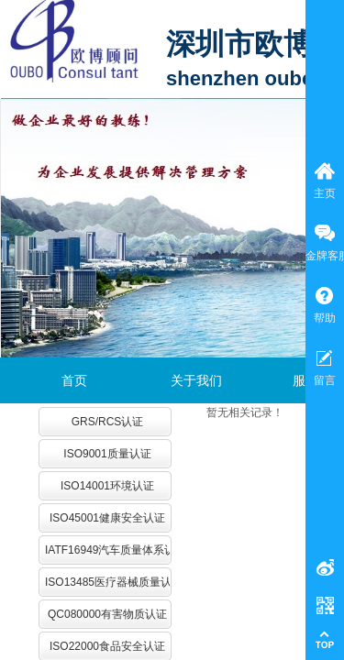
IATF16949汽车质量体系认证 (107, 550)
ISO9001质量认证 (106, 453)
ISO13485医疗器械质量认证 (107, 582)
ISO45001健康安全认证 (107, 518)
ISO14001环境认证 (107, 485)
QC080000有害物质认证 (107, 614)
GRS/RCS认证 (108, 421)
